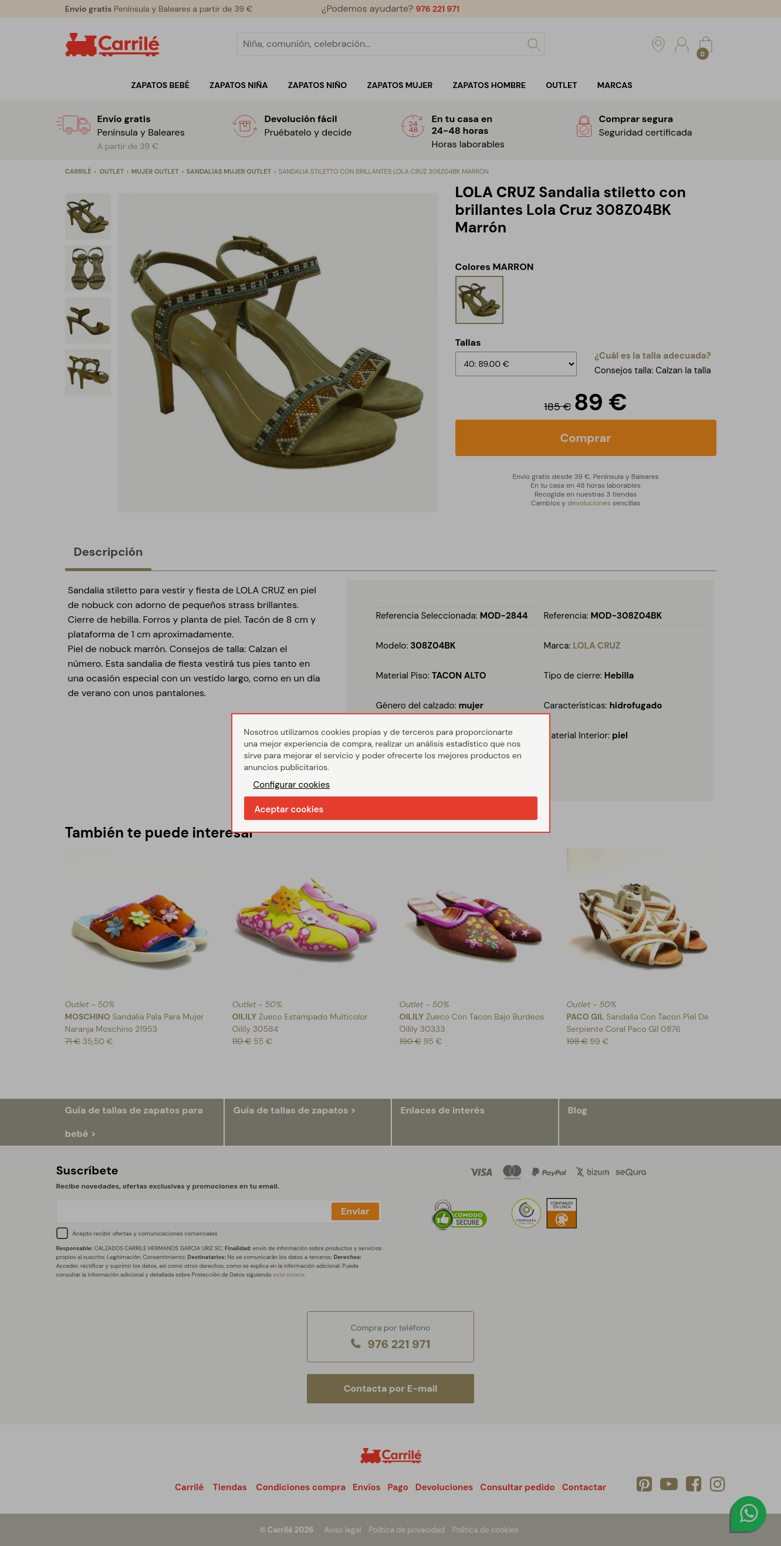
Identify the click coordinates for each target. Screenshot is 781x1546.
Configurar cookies (291, 785)
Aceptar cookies (289, 809)
